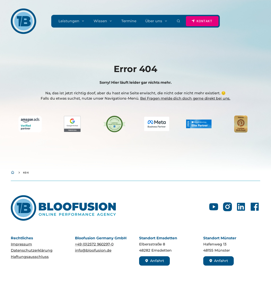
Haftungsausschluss (30, 257)
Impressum (21, 244)
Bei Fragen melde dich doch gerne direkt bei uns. (185, 98)
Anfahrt (154, 261)
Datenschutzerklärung (32, 250)
